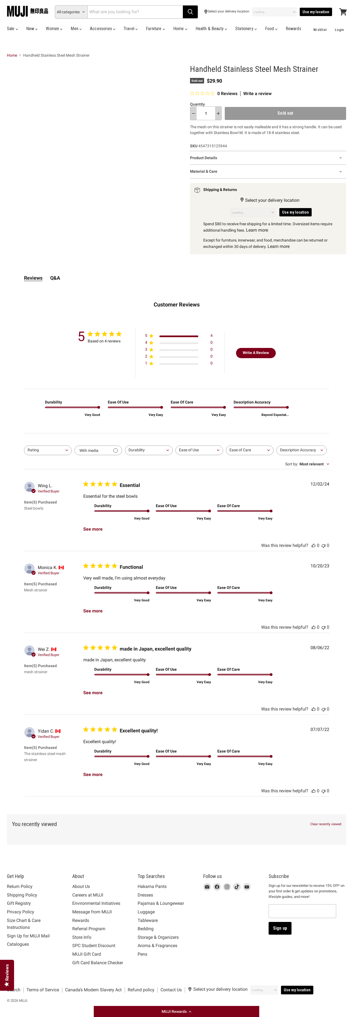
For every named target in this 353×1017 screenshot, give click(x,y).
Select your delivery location (226, 12)
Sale (12, 28)
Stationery (246, 28)
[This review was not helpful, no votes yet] (323, 545)
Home (180, 28)
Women (54, 28)
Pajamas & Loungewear (161, 903)
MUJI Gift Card (86, 954)
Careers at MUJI (87, 895)
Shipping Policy (22, 895)
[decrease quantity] (193, 113)
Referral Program (88, 928)
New (32, 28)
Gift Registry (19, 903)
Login (339, 30)
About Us (81, 886)
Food (271, 28)
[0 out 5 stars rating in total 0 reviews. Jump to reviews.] (213, 93)
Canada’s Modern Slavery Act (93, 989)
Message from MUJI (92, 911)
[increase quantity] (218, 113)
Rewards (293, 28)
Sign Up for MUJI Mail (28, 936)
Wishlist (320, 30)
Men (76, 28)
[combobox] (48, 450)
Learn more (257, 230)
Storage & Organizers (158, 937)
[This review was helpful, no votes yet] (313, 545)
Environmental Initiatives (96, 903)
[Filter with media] (98, 450)
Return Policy (20, 886)
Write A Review (256, 352)
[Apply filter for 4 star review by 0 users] (179, 343)
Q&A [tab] (55, 278)
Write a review (257, 93)
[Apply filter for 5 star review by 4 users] (179, 336)
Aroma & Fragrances (157, 945)
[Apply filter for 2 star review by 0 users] (179, 357)
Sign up (280, 928)
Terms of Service (42, 989)
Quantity (197, 104)
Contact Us (171, 989)
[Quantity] (206, 113)
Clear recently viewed (325, 824)
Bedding (146, 928)
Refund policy (141, 989)
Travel (131, 28)
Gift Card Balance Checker (97, 962)
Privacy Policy (20, 911)
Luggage (146, 911)
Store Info (81, 937)
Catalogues (18, 944)
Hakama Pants (152, 886)
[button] (176, 1011)
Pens (142, 954)
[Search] (135, 12)
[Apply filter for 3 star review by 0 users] (179, 350)
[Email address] (302, 911)
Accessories (102, 28)
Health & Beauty (211, 28)
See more (93, 529)
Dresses (145, 895)
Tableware (148, 920)
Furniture (155, 28)
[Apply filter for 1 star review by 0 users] (179, 364)
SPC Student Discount (93, 945)
